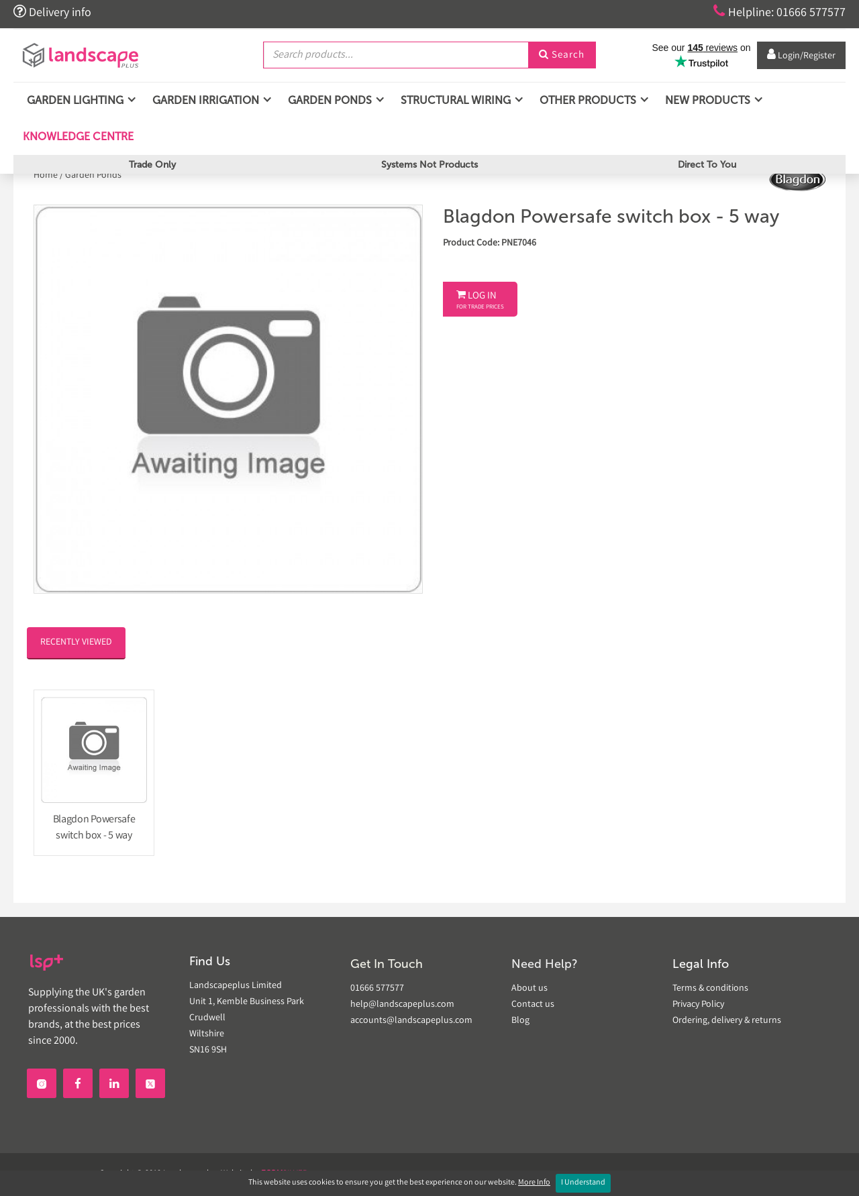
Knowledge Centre (77, 136)
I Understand (583, 1183)
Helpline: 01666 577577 (779, 12)
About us (529, 988)
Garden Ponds (93, 175)
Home (47, 175)
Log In (480, 300)
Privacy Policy (698, 1005)
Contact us (532, 1005)
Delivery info (52, 12)
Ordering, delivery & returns (726, 1021)
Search (562, 55)
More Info (534, 1183)
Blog (520, 1021)
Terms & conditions (710, 988)
